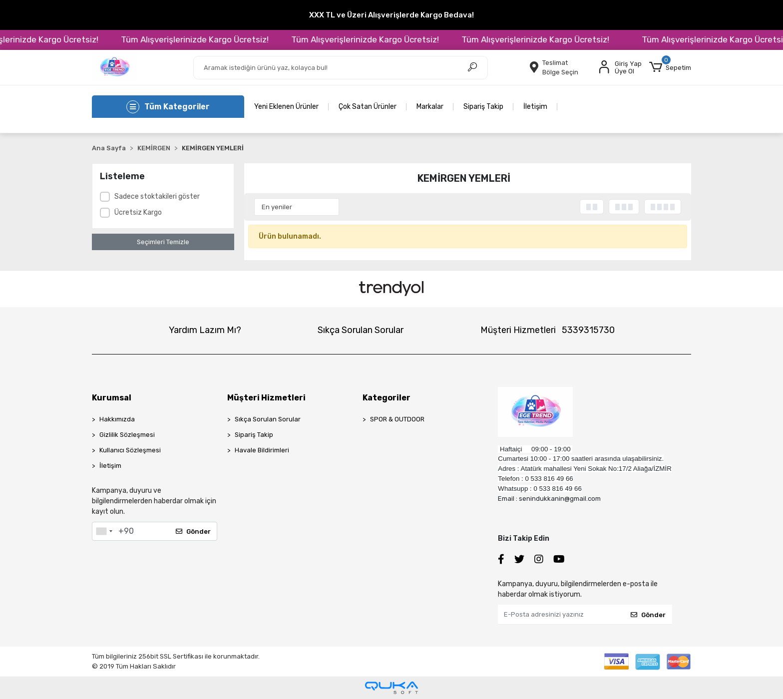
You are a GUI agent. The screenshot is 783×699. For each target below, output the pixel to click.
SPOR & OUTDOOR (397, 419)
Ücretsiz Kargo (138, 212)
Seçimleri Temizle (163, 242)
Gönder (193, 531)
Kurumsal (111, 397)
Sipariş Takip (483, 106)
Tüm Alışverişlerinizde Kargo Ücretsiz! (219, 39)
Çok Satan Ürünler (367, 106)
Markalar (429, 106)
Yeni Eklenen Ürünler (286, 106)
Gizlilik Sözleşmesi (127, 434)
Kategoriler (386, 397)
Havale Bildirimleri (262, 450)
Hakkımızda (117, 419)
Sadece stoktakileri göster (157, 196)
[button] (670, 67)
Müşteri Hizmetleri (547, 330)
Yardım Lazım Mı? (205, 330)
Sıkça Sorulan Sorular (360, 330)
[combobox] (103, 531)
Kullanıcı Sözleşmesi (130, 450)
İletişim (535, 106)
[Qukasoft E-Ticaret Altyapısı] (391, 688)
